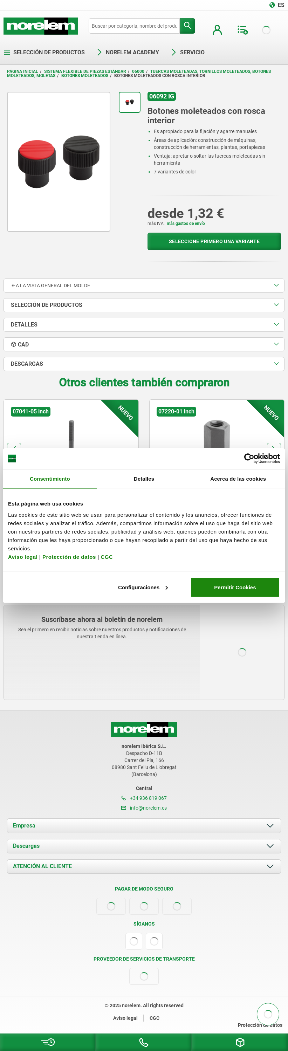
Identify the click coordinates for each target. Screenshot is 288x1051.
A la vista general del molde (50, 285)
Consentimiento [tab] (50, 479)
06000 (138, 71)
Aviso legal (22, 556)
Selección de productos (44, 52)
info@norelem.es (144, 808)
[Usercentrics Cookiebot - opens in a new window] (249, 458)
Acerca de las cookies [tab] (238, 479)
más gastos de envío (186, 223)
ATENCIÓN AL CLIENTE (42, 866)
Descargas (26, 846)
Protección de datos (69, 556)
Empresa (24, 825)
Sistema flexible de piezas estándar (85, 71)
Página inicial (22, 71)
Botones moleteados (84, 75)
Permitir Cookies (235, 587)
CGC (107, 556)
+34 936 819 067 (144, 798)
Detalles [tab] (144, 479)
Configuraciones (143, 587)
